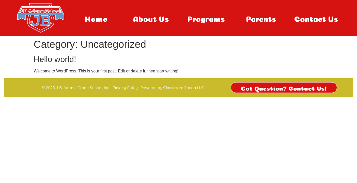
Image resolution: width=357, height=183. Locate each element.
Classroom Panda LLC (183, 87)
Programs (206, 18)
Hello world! (55, 59)
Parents (261, 18)
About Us (151, 18)
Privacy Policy (122, 87)
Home (96, 18)
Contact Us (316, 18)
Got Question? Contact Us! (289, 87)
